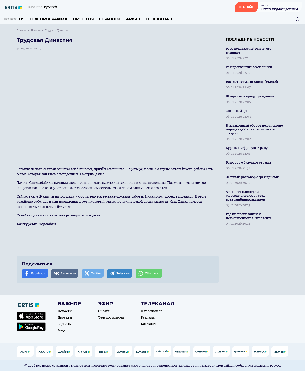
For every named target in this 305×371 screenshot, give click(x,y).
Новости (13, 19)
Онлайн (104, 311)
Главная (21, 30)
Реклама (148, 317)
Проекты (83, 19)
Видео (63, 330)
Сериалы (110, 19)
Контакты (149, 324)
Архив (133, 19)
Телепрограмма (48, 19)
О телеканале (151, 311)
